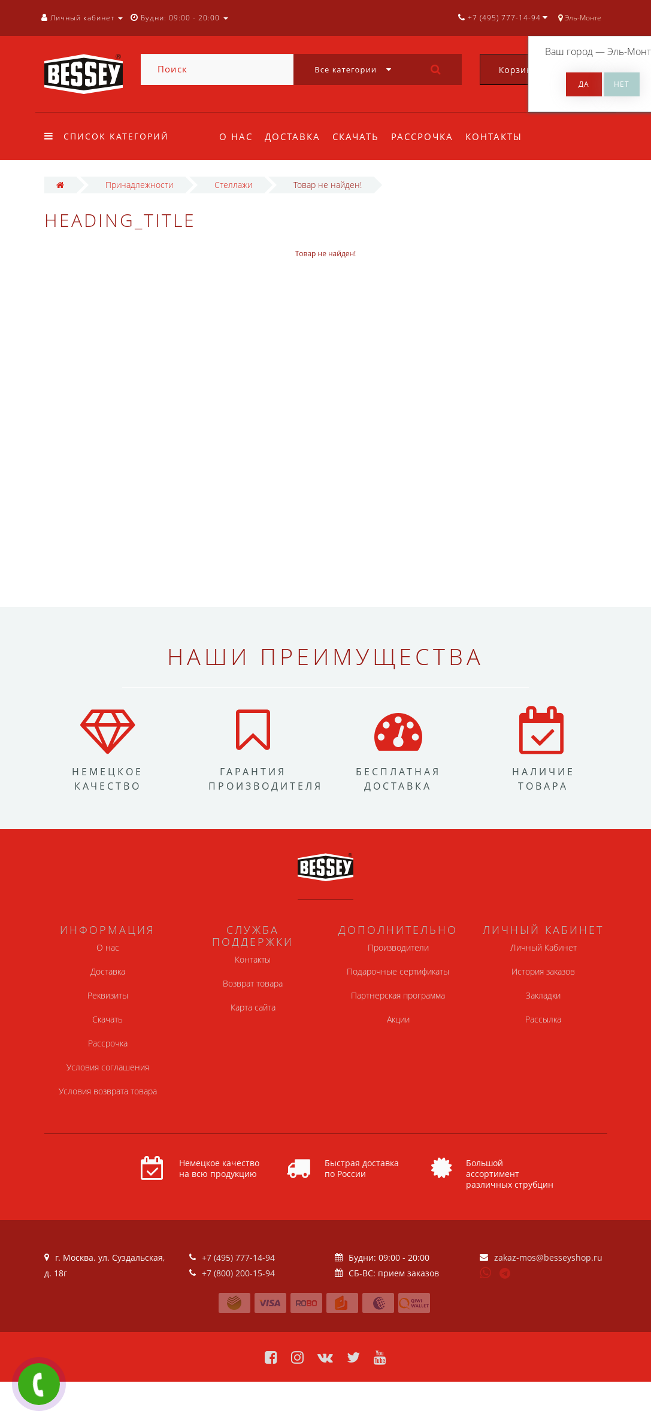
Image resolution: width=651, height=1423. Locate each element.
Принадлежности (139, 184)
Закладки (543, 995)
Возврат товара (253, 983)
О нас (236, 136)
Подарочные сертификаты (398, 971)
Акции (398, 1019)
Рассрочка (427, 136)
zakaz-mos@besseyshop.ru (548, 1257)
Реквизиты (107, 995)
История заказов (543, 971)
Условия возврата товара (108, 1091)
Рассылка (543, 1019)
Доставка (294, 136)
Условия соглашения (107, 1067)
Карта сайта (253, 1007)
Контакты (501, 136)
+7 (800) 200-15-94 (238, 1273)
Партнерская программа (398, 995)
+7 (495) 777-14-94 (238, 1257)
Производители (398, 947)
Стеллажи (233, 184)
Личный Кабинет (543, 947)
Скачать (359, 136)
